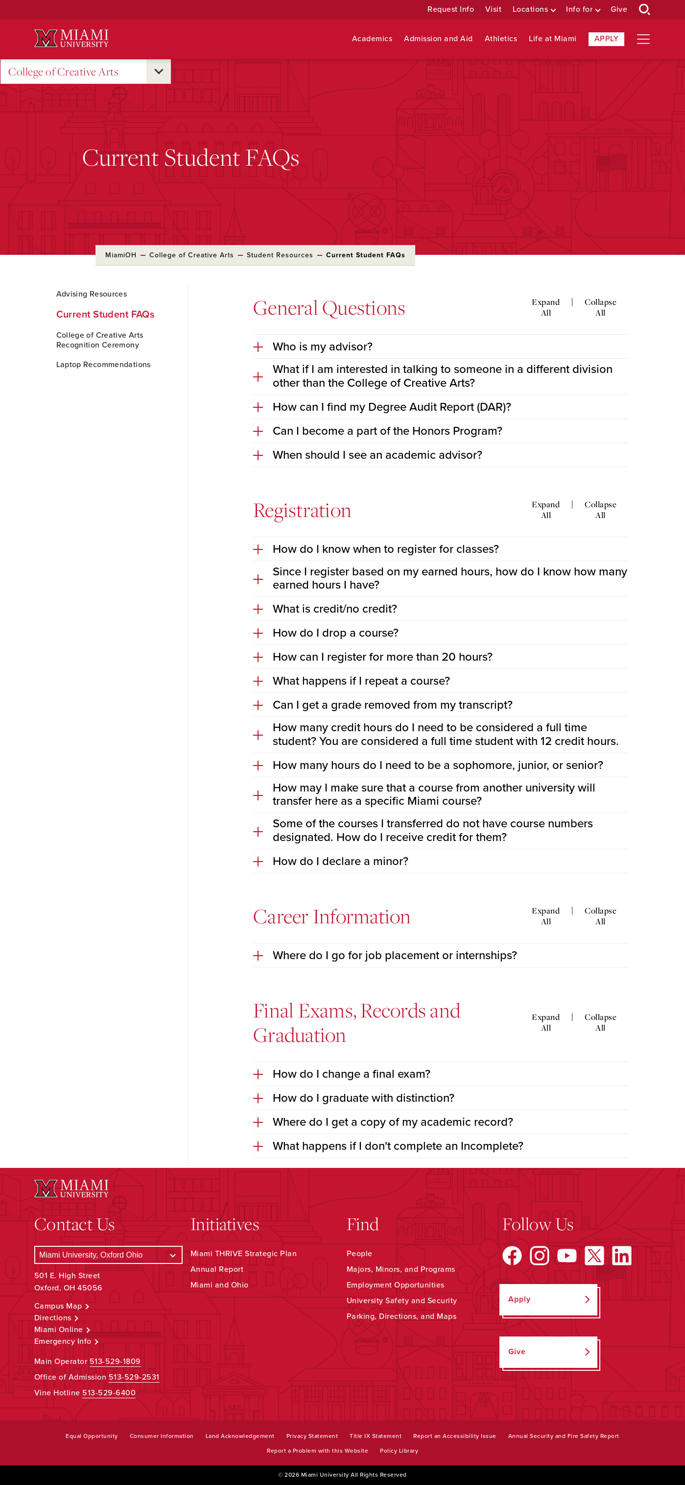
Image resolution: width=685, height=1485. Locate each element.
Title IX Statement (376, 1436)
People (360, 1254)
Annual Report (217, 1269)
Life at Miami (553, 39)
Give (619, 9)
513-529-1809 (115, 1361)
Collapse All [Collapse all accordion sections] (600, 307)
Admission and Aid (438, 39)
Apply (606, 39)
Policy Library (399, 1450)
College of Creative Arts (63, 72)
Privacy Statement (312, 1436)
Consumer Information (162, 1436)
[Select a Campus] (108, 1255)
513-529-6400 (109, 1393)
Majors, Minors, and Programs (401, 1269)
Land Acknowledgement (240, 1436)
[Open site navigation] (643, 39)
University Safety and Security (402, 1301)
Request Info (450, 9)
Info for (579, 9)
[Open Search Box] (645, 10)
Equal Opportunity (92, 1436)
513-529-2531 (134, 1377)
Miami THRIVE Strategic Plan (243, 1254)
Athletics (501, 39)
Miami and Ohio (219, 1285)
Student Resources (280, 255)
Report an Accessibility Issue (454, 1436)
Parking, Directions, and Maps (402, 1316)
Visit (493, 9)
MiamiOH (121, 255)
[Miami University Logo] (71, 38)
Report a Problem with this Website (317, 1450)
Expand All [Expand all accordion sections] (546, 307)
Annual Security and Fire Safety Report (563, 1436)
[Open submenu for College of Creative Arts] (158, 71)
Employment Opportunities (396, 1285)
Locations (530, 9)
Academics (372, 39)
